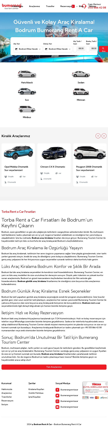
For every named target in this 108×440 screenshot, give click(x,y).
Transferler (6, 397)
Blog (81, 6)
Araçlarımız (34, 6)
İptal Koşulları (35, 397)
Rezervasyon (66, 6)
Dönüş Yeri (47, 44)
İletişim (92, 6)
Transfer (50, 6)
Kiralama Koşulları (36, 389)
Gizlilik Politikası (36, 393)
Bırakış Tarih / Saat (91, 42)
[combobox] (27, 49)
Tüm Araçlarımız (54, 367)
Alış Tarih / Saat (77, 42)
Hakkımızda (17, 6)
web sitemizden (28, 330)
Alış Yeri (16, 44)
